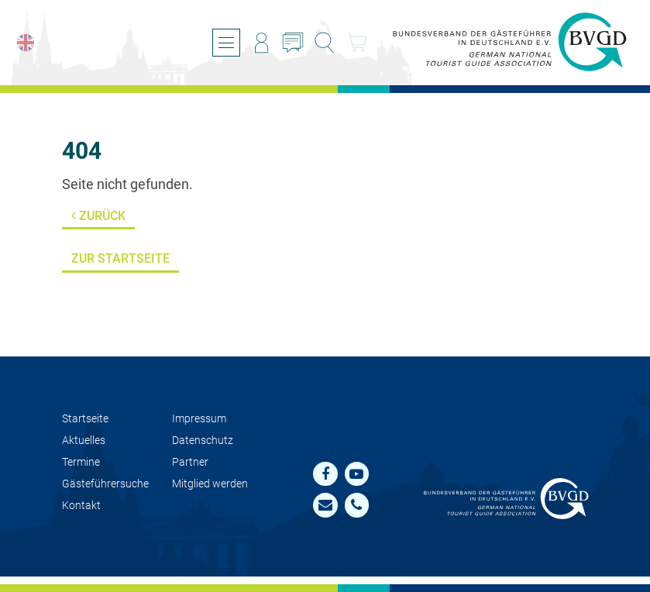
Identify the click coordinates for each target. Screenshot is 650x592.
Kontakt (81, 505)
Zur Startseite (120, 258)
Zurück (98, 215)
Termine (81, 462)
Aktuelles (83, 440)
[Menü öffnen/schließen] (226, 42)
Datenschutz (202, 440)
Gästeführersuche (105, 483)
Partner (190, 462)
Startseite (85, 418)
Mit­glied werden (210, 483)
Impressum (199, 418)
